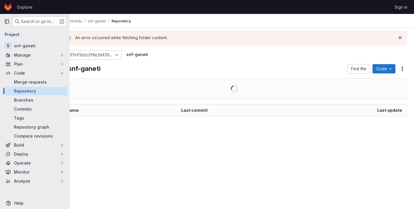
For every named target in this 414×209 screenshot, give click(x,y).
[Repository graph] (34, 127)
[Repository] (34, 91)
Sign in (401, 7)
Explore (25, 7)
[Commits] (34, 109)
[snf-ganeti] (34, 45)
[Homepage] (8, 7)
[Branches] (34, 100)
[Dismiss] (400, 37)
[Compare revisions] (34, 136)
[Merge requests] (34, 82)
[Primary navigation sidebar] (7, 21)
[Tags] (34, 118)
